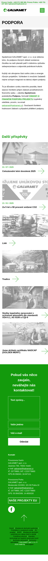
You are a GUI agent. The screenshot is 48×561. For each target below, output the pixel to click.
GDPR (19, 532)
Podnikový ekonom (20, 536)
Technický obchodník (20, 540)
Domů (11, 528)
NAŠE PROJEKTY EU (23, 500)
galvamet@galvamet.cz (17, 4)
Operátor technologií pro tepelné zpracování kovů (24, 537)
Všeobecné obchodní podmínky (26, 528)
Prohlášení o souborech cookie (22, 530)
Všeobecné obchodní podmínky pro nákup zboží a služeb (24, 533)
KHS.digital (29, 544)
